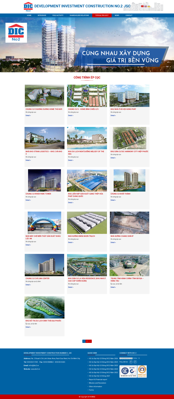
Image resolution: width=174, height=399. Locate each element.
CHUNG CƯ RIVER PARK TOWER (38, 194)
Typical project (102, 15)
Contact (129, 15)
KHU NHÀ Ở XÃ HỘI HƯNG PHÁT (123, 109)
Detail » (28, 115)
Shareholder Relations (79, 15)
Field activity (57, 15)
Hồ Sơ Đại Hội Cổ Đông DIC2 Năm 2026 (103, 358)
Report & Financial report (97, 380)
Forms (91, 390)
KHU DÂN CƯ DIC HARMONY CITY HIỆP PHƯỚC (129, 151)
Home (29, 15)
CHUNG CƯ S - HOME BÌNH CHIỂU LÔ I (83, 109)
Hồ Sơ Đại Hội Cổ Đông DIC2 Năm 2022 (103, 372)
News (117, 15)
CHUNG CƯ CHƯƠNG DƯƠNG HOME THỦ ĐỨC (44, 109)
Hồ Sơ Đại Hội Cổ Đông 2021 (99, 376)
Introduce (42, 15)
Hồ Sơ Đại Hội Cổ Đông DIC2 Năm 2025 (103, 362)
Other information (95, 387)
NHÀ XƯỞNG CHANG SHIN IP (122, 236)
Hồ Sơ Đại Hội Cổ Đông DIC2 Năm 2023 (103, 365)
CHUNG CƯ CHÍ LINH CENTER (37, 278)
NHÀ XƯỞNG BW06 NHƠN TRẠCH (81, 236)
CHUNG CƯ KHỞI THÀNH (120, 194)
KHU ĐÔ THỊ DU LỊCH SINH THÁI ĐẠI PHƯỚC (43, 321)
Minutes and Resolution (97, 383)
